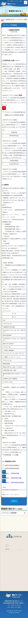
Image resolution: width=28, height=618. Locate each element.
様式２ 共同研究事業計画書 (13, 478)
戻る (14, 501)
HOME (3, 19)
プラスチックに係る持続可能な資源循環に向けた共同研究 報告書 (14, 112)
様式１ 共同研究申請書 (12, 473)
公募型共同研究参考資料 (11, 468)
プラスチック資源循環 (9, 513)
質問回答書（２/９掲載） (11, 455)
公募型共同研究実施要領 (11, 465)
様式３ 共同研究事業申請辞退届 (15, 482)
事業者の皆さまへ (11, 19)
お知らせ (7, 549)
